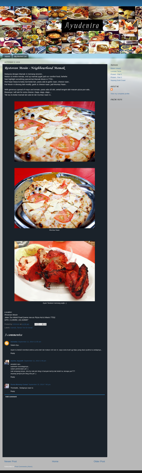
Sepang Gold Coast (118, 80)
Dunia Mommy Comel (19, 384)
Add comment (11, 397)
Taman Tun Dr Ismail (25, 328)
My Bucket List (20, 56)
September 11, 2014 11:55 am (29, 342)
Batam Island (116, 68)
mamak (13, 328)
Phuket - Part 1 (116, 74)
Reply (13, 353)
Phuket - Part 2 (116, 77)
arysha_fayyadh (17, 361)
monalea (14, 342)
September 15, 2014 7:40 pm (40, 384)
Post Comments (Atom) (23, 466)
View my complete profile (120, 94)
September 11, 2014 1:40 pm (35, 361)
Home (7, 56)
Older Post (99, 461)
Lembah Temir (116, 71)
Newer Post (10, 461)
